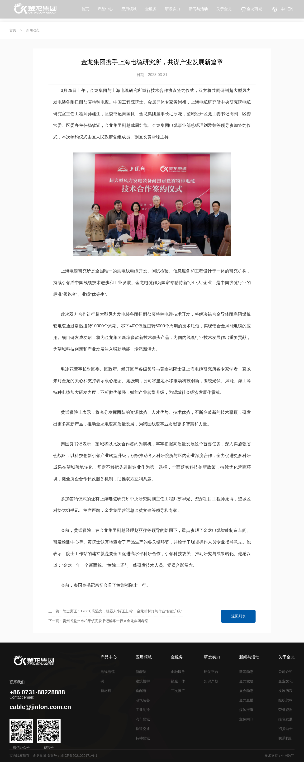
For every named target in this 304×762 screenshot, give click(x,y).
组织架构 (285, 700)
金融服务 (178, 672)
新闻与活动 (198, 11)
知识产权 (211, 681)
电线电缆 (107, 672)
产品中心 (105, 11)
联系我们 (285, 738)
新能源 (141, 672)
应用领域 (129, 11)
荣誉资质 (285, 710)
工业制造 (143, 710)
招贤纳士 (285, 729)
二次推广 (178, 691)
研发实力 (172, 11)
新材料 (105, 691)
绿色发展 (285, 719)
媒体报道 (246, 710)
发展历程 (285, 691)
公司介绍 (285, 672)
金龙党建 (246, 681)
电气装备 (143, 700)
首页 (85, 11)
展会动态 (246, 691)
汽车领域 (143, 719)
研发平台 (211, 672)
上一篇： (115, 611)
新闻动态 (32, 30)
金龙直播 (246, 700)
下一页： (115, 621)
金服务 (151, 11)
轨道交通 (143, 729)
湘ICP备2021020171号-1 (78, 755)
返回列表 (238, 616)
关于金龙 (224, 11)
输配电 (141, 691)
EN (290, 11)
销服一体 (178, 681)
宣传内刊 (246, 719)
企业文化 (285, 681)
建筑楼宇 (143, 681)
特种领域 (143, 738)
